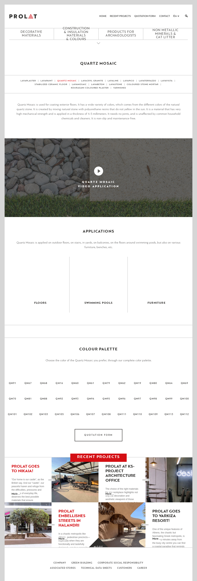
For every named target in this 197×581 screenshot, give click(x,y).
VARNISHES (119, 88)
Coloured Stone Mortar (143, 84)
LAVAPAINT (47, 81)
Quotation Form (145, 16)
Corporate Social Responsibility (120, 563)
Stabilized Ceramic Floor (51, 84)
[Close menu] (98, 46)
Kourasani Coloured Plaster (90, 88)
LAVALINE (113, 81)
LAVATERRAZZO (147, 81)
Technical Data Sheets (96, 568)
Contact (164, 16)
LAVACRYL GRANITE (92, 81)
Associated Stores (62, 568)
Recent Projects (120, 16)
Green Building (81, 563)
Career (142, 568)
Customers (124, 568)
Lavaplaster (28, 81)
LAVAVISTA (167, 81)
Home (102, 16)
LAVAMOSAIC (79, 84)
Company (59, 563)
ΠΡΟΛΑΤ (23, 16)
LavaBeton (97, 84)
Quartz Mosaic (67, 81)
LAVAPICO (128, 81)
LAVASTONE (115, 84)
